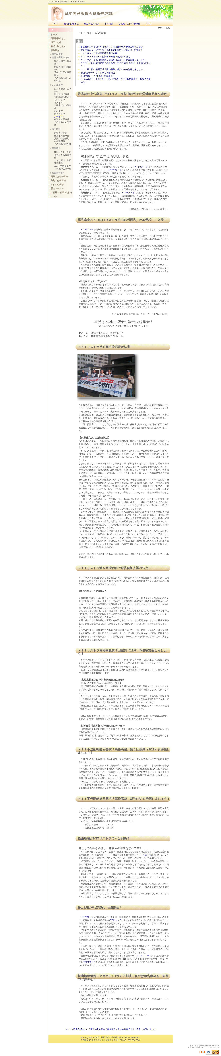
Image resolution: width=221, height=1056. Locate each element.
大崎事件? (59, 116)
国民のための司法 (59, 176)
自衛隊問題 (59, 141)
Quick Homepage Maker (207, 1046)
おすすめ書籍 (57, 184)
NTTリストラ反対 (62, 152)
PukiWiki (197, 1047)
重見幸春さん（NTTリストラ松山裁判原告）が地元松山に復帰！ (112, 50)
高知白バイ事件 (61, 94)
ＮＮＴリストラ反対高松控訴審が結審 (99, 53)
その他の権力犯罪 (62, 144)
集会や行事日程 (125, 1029)
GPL (213, 1047)
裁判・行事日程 (58, 180)
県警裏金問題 (60, 133)
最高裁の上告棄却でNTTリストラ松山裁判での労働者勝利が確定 (112, 47)
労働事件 (56, 148)
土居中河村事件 (61, 136)
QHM (217, 1047)
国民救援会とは (71, 23)
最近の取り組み (91, 23)
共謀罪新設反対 (61, 138)
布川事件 (58, 102)
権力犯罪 (56, 129)
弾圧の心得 (56, 42)
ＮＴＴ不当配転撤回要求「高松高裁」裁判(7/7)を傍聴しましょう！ (113, 69)
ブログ (148, 23)
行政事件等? (58, 173)
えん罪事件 (57, 85)
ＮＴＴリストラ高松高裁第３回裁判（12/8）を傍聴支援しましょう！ (114, 60)
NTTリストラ (114, 94)
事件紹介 (109, 23)
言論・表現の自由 (60, 57)
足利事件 (58, 111)
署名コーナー (57, 188)
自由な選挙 (57, 54)
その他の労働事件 (62, 168)
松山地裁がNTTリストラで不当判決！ (99, 72)
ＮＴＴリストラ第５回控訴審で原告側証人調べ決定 (105, 56)
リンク (54, 196)
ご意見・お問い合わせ (129, 23)
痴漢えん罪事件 (61, 119)
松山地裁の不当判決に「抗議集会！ (98, 76)
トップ (55, 23)
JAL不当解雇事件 (62, 166)
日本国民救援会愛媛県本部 (88, 13)
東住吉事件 (59, 114)
